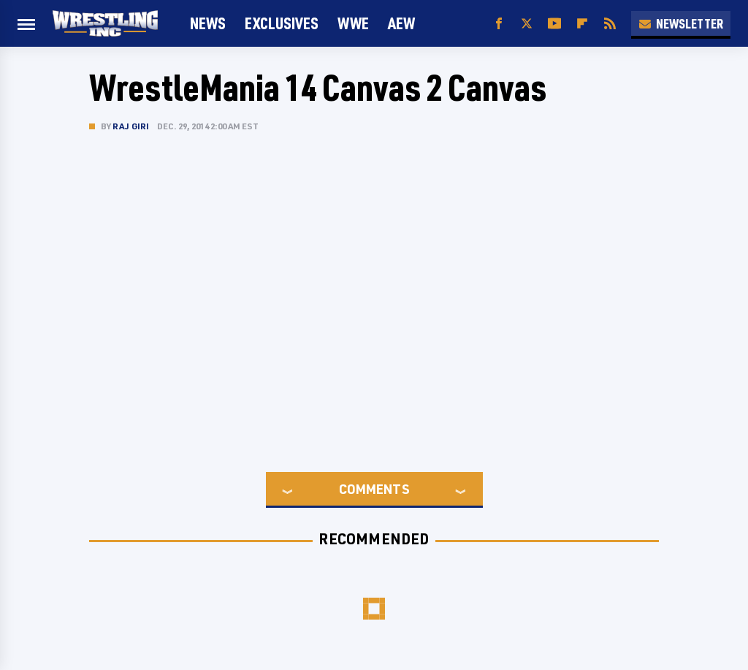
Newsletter (680, 23)
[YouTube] (554, 24)
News (208, 23)
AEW (401, 23)
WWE (353, 23)
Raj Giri (131, 126)
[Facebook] (498, 24)
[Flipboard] (582, 24)
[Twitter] (526, 24)
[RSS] (610, 24)
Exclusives (281, 23)
